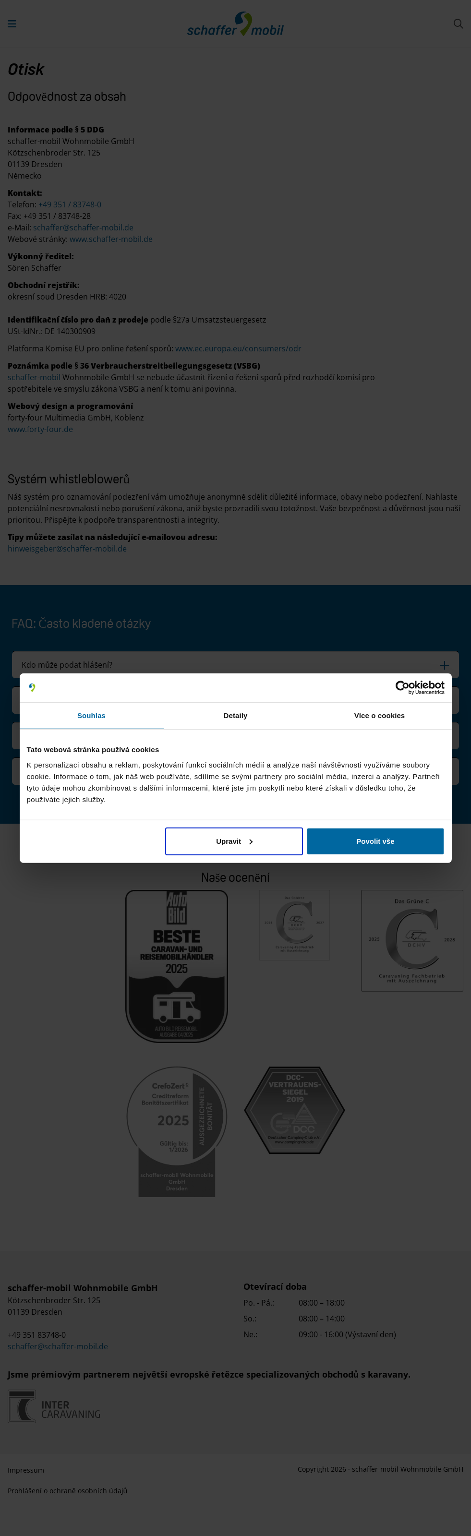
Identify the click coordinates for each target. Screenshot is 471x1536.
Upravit (234, 841)
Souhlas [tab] (91, 715)
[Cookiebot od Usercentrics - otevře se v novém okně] (403, 688)
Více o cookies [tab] (379, 715)
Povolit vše (375, 841)
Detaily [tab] (236, 715)
